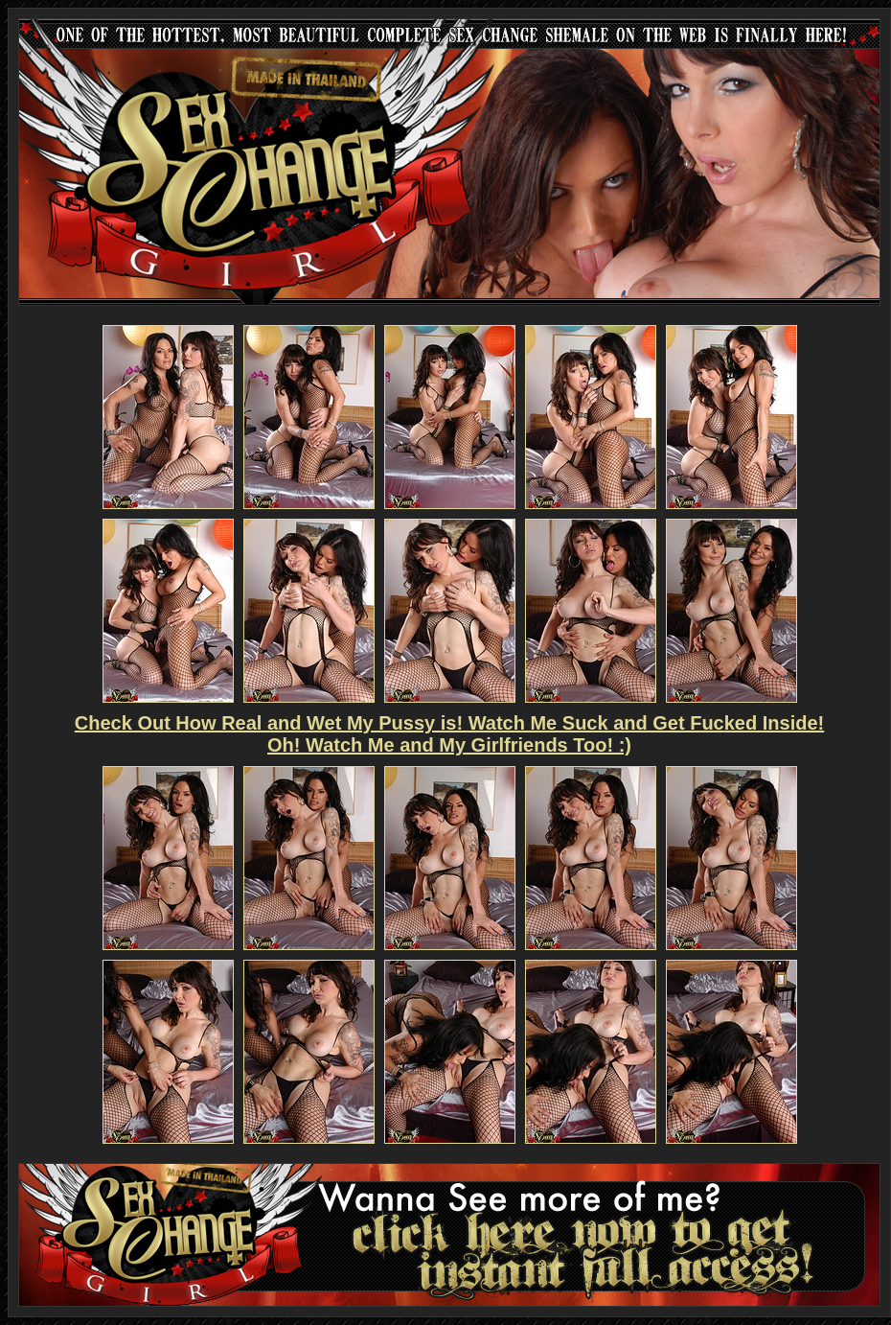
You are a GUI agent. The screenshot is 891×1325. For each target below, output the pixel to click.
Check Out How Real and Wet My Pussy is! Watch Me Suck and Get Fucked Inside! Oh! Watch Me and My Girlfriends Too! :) (449, 733)
